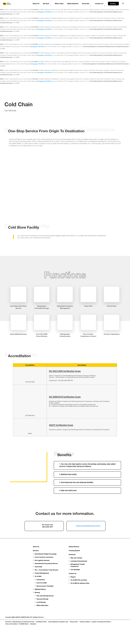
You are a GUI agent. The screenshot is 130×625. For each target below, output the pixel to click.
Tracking (113, 4)
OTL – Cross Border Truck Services (46, 570)
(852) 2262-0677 (47, 527)
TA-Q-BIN (38, 576)
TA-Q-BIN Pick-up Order (79, 580)
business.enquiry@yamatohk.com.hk (88, 526)
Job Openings (75, 569)
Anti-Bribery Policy (41, 621)
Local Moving (41, 602)
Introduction (41, 579)
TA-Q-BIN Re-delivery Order (80, 583)
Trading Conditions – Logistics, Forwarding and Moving (95, 621)
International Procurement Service (46, 563)
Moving (37, 592)
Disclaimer (33, 624)
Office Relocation (42, 605)
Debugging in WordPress (44, 12)
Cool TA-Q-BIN (42, 583)
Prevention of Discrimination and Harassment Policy (19, 621)
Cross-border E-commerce (44, 557)
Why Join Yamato (76, 558)
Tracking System (74, 550)
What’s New (59, 3)
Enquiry (73, 577)
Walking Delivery (40, 589)
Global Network (72, 3)
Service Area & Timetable (45, 586)
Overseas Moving (42, 599)
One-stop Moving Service (45, 596)
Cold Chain (38, 566)
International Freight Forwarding (45, 554)
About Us (36, 3)
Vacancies (86, 4)
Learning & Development (79, 561)
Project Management (42, 573)
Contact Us (100, 4)
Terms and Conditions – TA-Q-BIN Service (17, 624)
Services (47, 4)
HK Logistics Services (42, 560)
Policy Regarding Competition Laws (58, 621)
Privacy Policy (74, 621)
